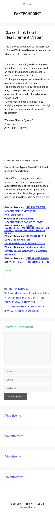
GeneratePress (27, 507)
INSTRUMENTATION (19, 288)
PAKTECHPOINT (27, 14)
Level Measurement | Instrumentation (28, 293)
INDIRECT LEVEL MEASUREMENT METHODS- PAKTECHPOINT (25, 211)
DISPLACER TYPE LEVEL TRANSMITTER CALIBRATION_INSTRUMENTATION (25, 240)
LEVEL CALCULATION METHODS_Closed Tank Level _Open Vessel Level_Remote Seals (27, 229)
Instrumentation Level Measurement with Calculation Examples (25, 251)
